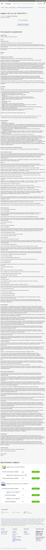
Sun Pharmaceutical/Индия (10, 495)
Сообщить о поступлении (23, 24)
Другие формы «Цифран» (5, 17)
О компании (14, 531)
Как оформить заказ (4, 531)
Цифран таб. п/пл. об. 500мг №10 (13, 498)
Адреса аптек (38, 540)
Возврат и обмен (4, 532)
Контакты (14, 532)
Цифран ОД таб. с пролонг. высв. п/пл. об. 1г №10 (17, 475)
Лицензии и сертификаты (16, 536)
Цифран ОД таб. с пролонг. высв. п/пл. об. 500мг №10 (17, 483)
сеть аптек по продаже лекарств (17, 548)
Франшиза (25, 531)
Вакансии (25, 532)
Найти (40, 3)
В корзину (36, 471)
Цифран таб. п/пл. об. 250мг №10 (13, 492)
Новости (13, 535)
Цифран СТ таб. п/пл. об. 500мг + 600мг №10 (15, 467)
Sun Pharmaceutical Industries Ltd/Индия (10, 471)
